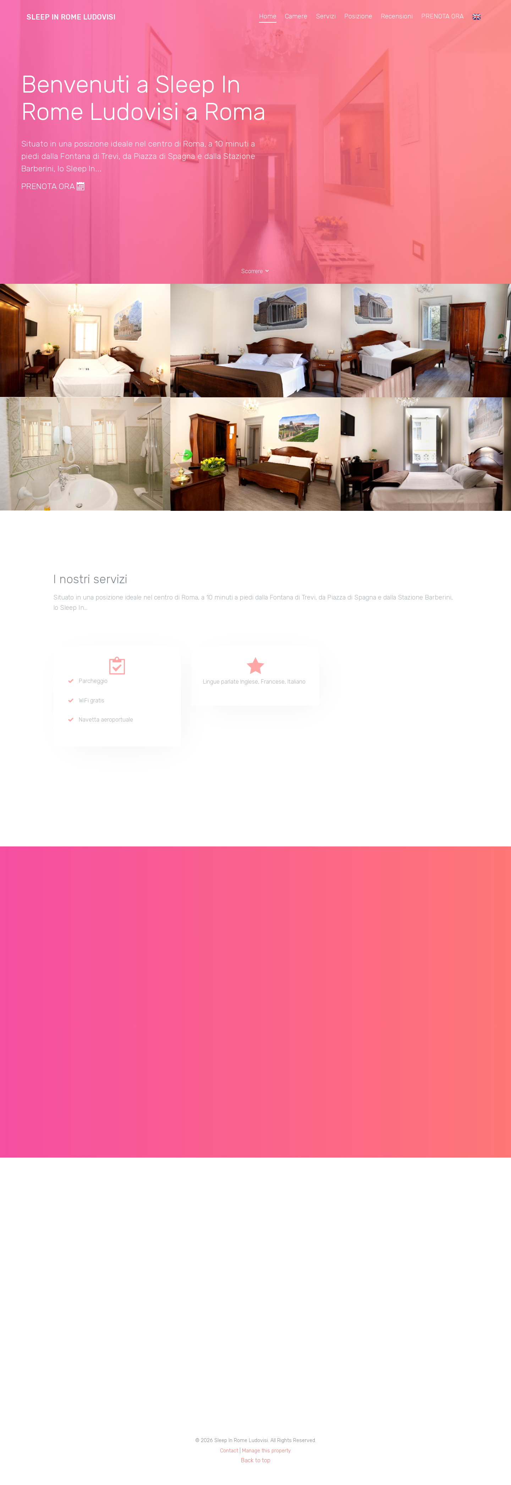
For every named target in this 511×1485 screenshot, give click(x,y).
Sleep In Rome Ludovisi (71, 17)
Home (267, 16)
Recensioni (397, 16)
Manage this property (266, 1451)
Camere (296, 16)
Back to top (255, 1460)
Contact (229, 1451)
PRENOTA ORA (442, 16)
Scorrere (255, 271)
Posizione (358, 16)
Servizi (326, 16)
